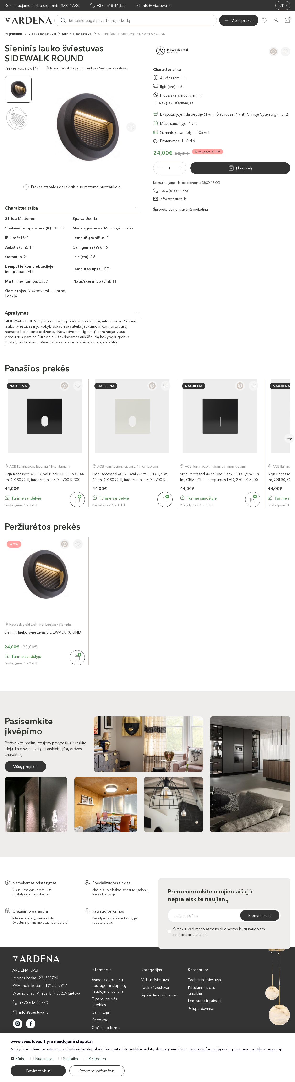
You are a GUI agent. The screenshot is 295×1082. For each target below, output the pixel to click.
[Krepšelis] (287, 20)
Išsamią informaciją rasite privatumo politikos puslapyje (236, 1049)
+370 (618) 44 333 (174, 190)
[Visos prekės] (73, 20)
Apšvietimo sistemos (158, 994)
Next (131, 127)
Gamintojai (100, 1012)
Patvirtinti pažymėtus (97, 1070)
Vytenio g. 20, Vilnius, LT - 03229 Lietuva (46, 992)
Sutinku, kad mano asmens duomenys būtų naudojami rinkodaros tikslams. (217, 931)
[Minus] (159, 168)
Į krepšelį (227, 167)
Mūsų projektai (25, 766)
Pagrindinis (14, 33)
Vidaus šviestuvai (42, 33)
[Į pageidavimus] (285, 51)
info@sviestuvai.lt (156, 5)
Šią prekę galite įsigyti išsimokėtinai (180, 209)
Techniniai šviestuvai (205, 979)
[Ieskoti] (105, 20)
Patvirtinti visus (38, 1070)
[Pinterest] (273, 51)
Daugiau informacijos (176, 102)
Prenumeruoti (260, 915)
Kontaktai (100, 1019)
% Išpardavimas (201, 1008)
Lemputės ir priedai (204, 1000)
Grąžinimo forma (106, 1027)
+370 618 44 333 (111, 5)
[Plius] (180, 168)
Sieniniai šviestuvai (77, 33)
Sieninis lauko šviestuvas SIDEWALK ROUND (131, 33)
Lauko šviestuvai (155, 987)
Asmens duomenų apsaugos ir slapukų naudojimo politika (109, 985)
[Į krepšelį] (77, 499)
